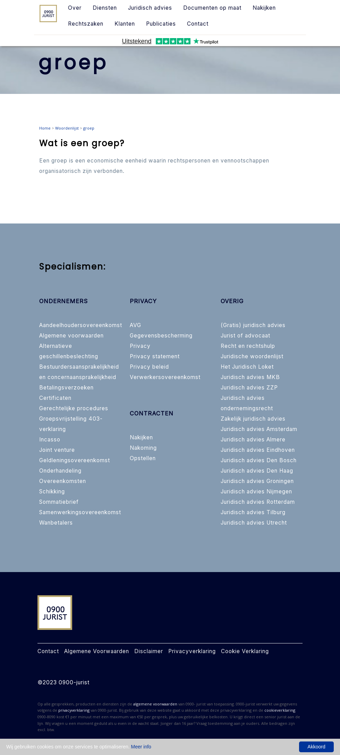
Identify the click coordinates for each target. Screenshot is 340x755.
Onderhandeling (60, 470)
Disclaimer (148, 651)
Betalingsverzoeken (66, 387)
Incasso (49, 439)
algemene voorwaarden (155, 703)
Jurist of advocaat (245, 335)
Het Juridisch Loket (247, 366)
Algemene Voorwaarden (96, 651)
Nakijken (264, 8)
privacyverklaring (74, 710)
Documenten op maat (212, 8)
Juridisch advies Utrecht (254, 522)
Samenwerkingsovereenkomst (80, 512)
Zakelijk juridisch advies (253, 418)
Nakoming (143, 448)
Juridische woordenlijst (252, 356)
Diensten (105, 8)
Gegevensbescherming (161, 335)
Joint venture (57, 450)
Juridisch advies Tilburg (253, 512)
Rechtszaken (85, 23)
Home (45, 128)
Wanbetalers (56, 522)
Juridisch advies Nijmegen (256, 491)
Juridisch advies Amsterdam (259, 429)
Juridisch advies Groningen (257, 481)
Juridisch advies (150, 8)
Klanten (124, 23)
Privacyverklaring (192, 651)
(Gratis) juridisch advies (253, 325)
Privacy (140, 346)
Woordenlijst (67, 128)
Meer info (141, 746)
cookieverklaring (279, 710)
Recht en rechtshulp (248, 346)
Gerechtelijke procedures (73, 408)
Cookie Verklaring (245, 651)
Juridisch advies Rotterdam (258, 502)
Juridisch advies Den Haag (257, 470)
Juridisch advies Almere (253, 439)
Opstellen (143, 458)
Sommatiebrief (59, 502)
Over (75, 8)
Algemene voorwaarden (71, 335)
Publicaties (161, 23)
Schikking (52, 491)
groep (88, 128)
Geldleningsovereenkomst (74, 460)
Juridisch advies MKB (250, 377)
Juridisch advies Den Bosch (259, 460)
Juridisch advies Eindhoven (258, 450)
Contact (198, 23)
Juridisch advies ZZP (249, 387)
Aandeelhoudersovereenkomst (80, 325)
